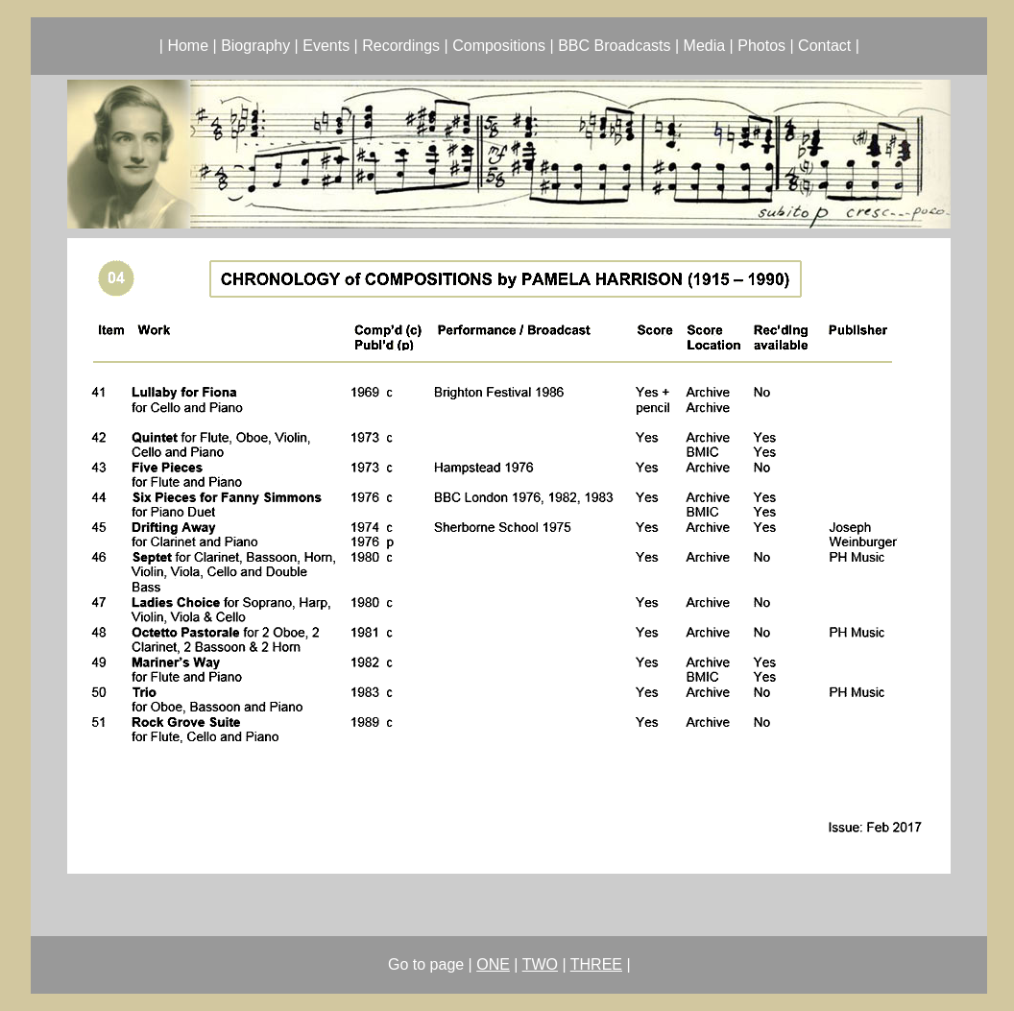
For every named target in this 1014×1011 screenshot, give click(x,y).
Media (705, 45)
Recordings (401, 45)
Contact (824, 45)
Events (326, 45)
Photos (761, 45)
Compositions (498, 45)
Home (187, 45)
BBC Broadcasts (614, 45)
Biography (255, 45)
